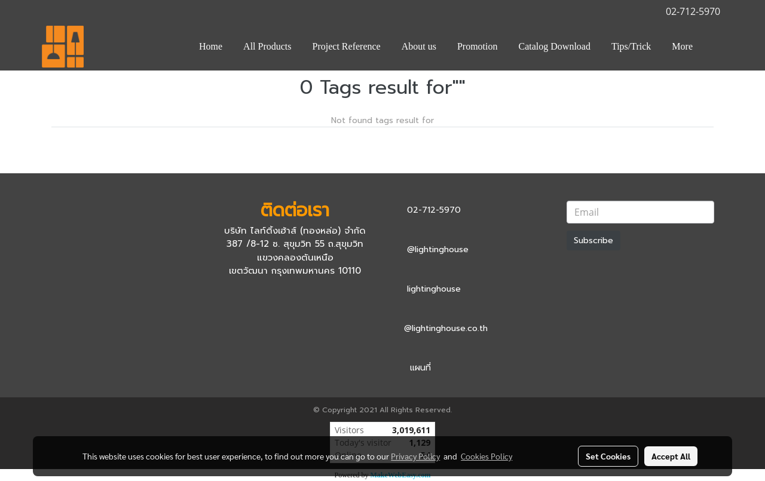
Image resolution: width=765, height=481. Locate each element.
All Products (267, 46)
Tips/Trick (631, 46)
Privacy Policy (415, 456)
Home (210, 46)
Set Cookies (608, 456)
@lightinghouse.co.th (446, 328)
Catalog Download (554, 46)
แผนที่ (420, 367)
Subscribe (593, 240)
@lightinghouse (438, 249)
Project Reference (347, 46)
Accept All (670, 456)
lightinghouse (434, 289)
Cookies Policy (486, 456)
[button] (713, 46)
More (682, 46)
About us (419, 46)
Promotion (477, 46)
